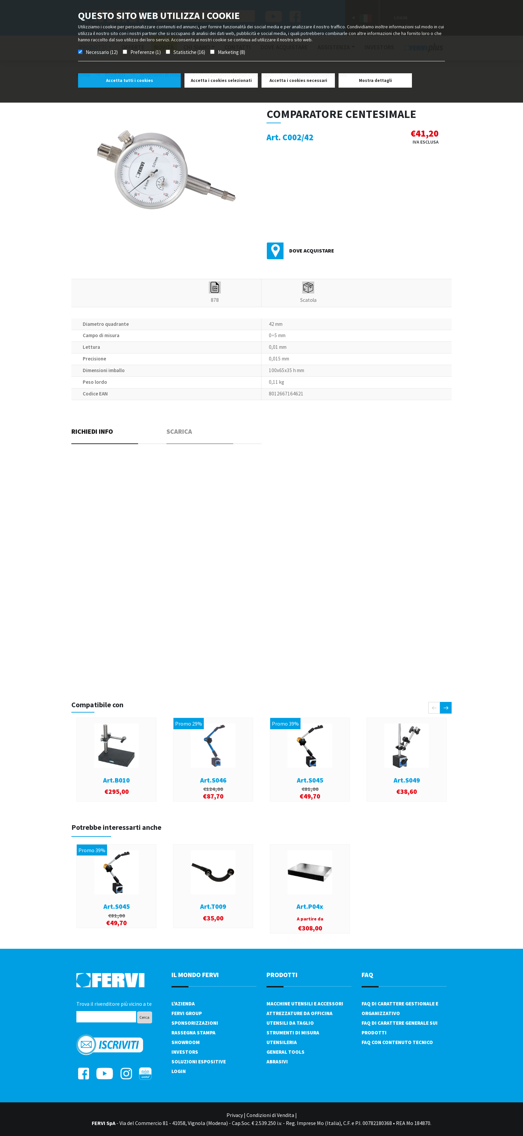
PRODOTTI (282, 974)
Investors (184, 1052)
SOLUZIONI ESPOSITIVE (198, 1061)
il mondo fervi (195, 974)
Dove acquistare (311, 250)
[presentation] (434, 708)
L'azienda (183, 1003)
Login (178, 1071)
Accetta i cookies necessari (298, 80)
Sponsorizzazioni (194, 1023)
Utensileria (282, 1042)
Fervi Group (186, 1013)
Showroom (185, 1042)
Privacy (234, 1115)
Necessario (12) (102, 52)
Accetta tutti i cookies (129, 80)
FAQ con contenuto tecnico (397, 1042)
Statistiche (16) (189, 52)
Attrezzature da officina (300, 1013)
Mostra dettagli (375, 80)
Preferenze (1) (145, 52)
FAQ (367, 974)
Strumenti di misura (293, 1032)
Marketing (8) (231, 52)
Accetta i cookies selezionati (221, 80)
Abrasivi (277, 1061)
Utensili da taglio (290, 1023)
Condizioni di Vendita (270, 1115)
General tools (286, 1052)
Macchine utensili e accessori (305, 1003)
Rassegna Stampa (193, 1032)
